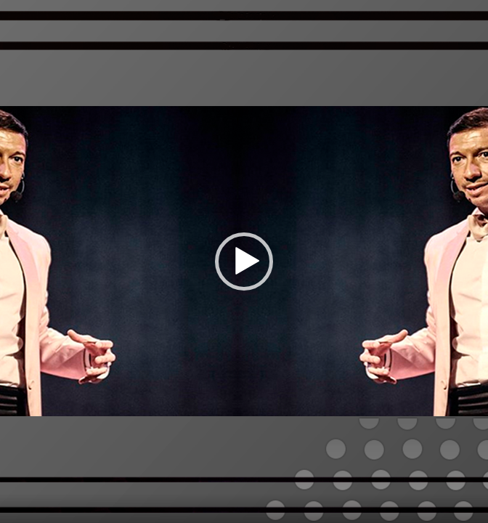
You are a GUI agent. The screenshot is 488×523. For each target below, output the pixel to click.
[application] (244, 261)
